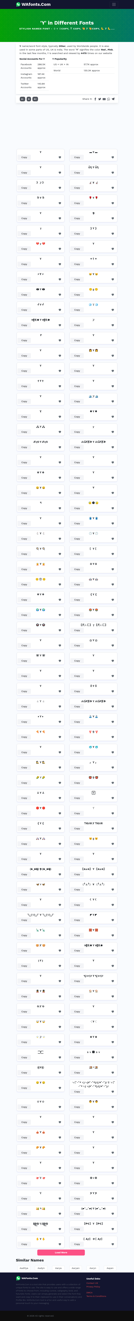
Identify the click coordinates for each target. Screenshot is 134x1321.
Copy (24, 157)
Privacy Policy (93, 1286)
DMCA (89, 1292)
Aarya (58, 1268)
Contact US (92, 1283)
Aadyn (41, 1268)
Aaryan (75, 1268)
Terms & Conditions (96, 1296)
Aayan (110, 1268)
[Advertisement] (67, 125)
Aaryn (93, 1268)
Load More (61, 1252)
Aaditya (24, 1268)
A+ (35, 99)
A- (22, 99)
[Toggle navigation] (114, 4)
